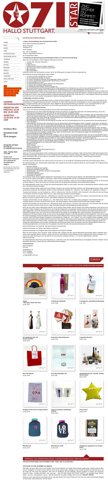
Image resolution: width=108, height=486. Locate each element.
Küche (6, 65)
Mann (6, 48)
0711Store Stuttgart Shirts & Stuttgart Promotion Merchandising (77, 265)
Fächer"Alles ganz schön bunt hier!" (32, 301)
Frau (5, 45)
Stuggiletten (9, 53)
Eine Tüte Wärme (28, 373)
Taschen (7, 76)
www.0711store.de (50, 160)
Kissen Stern (84, 409)
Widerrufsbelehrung (46, 459)
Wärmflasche (27, 446)
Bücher (7, 67)
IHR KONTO (91, 30)
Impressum (29, 459)
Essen (6, 62)
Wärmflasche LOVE (57, 446)
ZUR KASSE (100, 30)
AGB (35, 459)
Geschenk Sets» (10, 56)
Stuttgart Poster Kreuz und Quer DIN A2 (35, 409)
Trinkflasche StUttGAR (58, 301)
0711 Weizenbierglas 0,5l (59, 373)
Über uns (78, 459)
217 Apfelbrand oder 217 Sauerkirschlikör (30, 338)
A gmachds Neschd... (86, 337)
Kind (5, 51)
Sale (5, 81)
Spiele (6, 70)
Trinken (7, 59)
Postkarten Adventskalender (60, 337)
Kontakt (86, 459)
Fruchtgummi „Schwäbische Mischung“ (92, 301)
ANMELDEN (82, 30)
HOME (6, 42)
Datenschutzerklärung (64, 459)
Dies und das (9, 79)
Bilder (6, 73)
